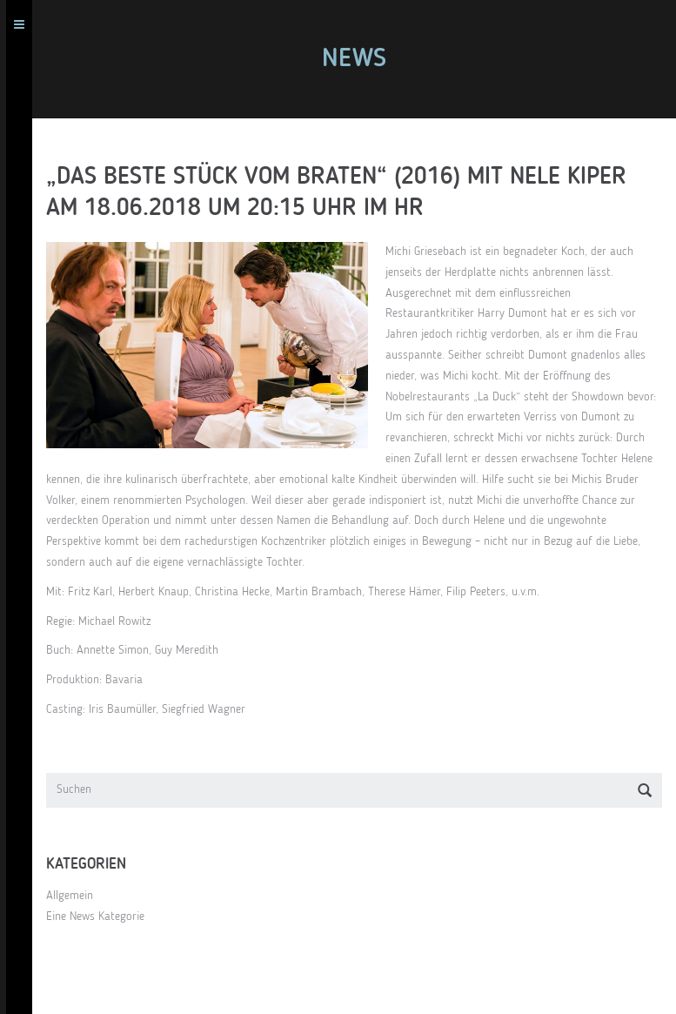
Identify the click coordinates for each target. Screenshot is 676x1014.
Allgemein (80, 896)
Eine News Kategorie (106, 916)
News (360, 59)
